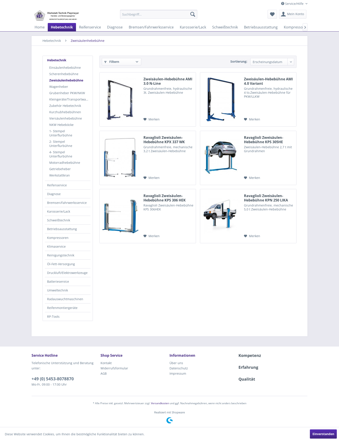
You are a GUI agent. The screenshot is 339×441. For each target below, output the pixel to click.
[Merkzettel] (272, 14)
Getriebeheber (60, 169)
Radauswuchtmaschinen (65, 299)
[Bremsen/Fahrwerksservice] (151, 27)
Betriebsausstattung (62, 229)
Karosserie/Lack (58, 211)
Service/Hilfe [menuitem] (292, 4)
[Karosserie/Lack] (193, 27)
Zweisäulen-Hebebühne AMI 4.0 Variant (268, 81)
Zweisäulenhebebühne (66, 80)
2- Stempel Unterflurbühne (60, 143)
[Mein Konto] (292, 14)
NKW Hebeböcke (61, 125)
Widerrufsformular (114, 368)
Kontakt (106, 363)
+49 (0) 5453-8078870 (53, 379)
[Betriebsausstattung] (261, 27)
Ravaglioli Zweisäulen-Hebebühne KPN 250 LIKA (266, 198)
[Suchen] (192, 14)
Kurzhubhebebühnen (65, 112)
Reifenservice (57, 185)
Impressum (178, 373)
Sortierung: (238, 61)
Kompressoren (58, 238)
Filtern (111, 62)
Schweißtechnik (58, 220)
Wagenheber (58, 87)
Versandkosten (160, 403)
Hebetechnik (56, 60)
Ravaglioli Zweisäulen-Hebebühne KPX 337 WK (164, 139)
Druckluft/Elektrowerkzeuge (67, 273)
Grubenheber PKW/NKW (67, 93)
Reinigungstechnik (60, 255)
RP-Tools (53, 316)
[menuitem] (158, 14)
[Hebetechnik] (62, 27)
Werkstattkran (59, 175)
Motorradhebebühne (64, 163)
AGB (104, 373)
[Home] (40, 27)
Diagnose (54, 194)
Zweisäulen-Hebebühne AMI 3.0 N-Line (167, 81)
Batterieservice (58, 281)
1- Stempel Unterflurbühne (60, 133)
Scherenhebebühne (63, 74)
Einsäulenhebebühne (65, 67)
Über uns (176, 363)
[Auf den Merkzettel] (151, 119)
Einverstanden (323, 434)
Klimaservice (56, 246)
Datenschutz (179, 368)
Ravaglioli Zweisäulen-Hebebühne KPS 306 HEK (164, 198)
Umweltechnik (57, 290)
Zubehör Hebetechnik (65, 106)
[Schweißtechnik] (225, 27)
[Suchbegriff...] (158, 14)
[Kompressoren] (296, 27)
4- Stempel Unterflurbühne (60, 154)
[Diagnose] (115, 27)
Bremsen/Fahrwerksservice (67, 203)
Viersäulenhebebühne (65, 118)
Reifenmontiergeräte (62, 308)
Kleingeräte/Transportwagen (69, 99)
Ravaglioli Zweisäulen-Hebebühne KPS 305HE (263, 139)
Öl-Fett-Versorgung (61, 264)
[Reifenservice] (90, 27)
